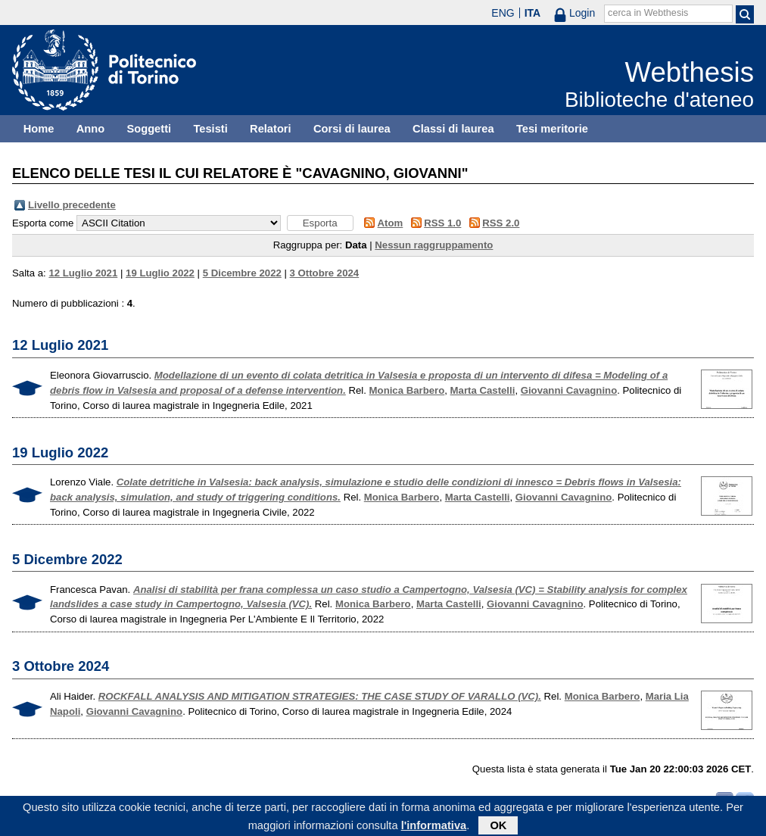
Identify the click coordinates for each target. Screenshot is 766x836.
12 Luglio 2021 (82, 273)
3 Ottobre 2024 (325, 273)
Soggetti (148, 129)
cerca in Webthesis (648, 13)
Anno (90, 129)
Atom (390, 223)
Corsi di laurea (352, 129)
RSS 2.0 (500, 223)
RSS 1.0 (442, 223)
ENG (502, 13)
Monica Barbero (407, 390)
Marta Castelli (482, 390)
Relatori (270, 129)
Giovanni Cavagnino (569, 390)
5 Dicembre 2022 (242, 273)
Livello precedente (72, 205)
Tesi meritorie (552, 129)
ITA (533, 13)
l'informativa (434, 828)
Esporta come (42, 223)
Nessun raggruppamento (434, 245)
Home (38, 129)
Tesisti (210, 129)
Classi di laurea (453, 129)
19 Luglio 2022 (160, 273)
